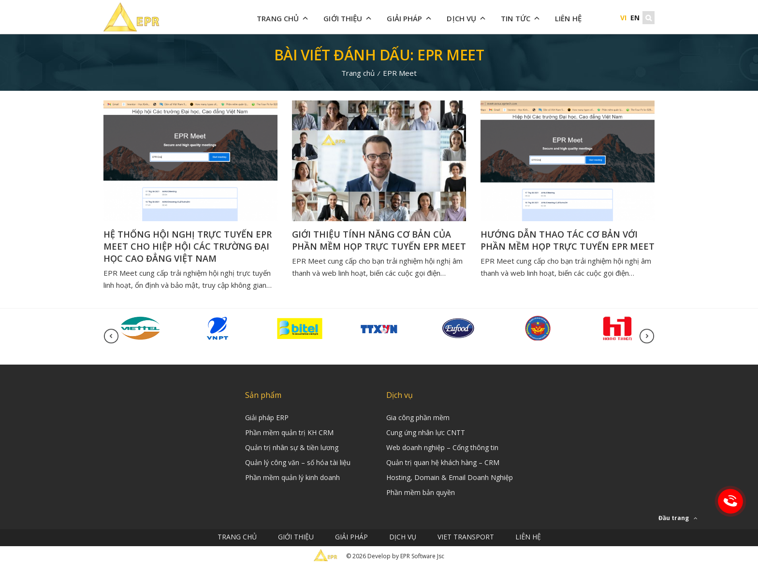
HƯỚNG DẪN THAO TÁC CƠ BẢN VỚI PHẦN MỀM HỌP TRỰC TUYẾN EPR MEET (568, 240)
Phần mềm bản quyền (420, 492)
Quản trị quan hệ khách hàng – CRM (442, 462)
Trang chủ (283, 18)
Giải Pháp (409, 18)
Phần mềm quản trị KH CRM (289, 432)
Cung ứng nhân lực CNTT (425, 432)
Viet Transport (465, 536)
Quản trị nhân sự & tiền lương (291, 447)
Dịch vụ (466, 18)
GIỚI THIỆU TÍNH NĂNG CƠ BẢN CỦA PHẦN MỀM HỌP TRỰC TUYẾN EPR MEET (379, 240)
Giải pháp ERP (267, 417)
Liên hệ (568, 18)
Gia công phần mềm (418, 417)
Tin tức (520, 18)
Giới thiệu (347, 18)
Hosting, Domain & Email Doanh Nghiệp (449, 477)
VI (623, 17)
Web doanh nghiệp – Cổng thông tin (442, 447)
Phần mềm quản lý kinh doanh (292, 477)
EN (635, 17)
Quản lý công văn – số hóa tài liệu (297, 462)
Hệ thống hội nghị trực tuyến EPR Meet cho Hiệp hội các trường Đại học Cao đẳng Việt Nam (187, 246)
